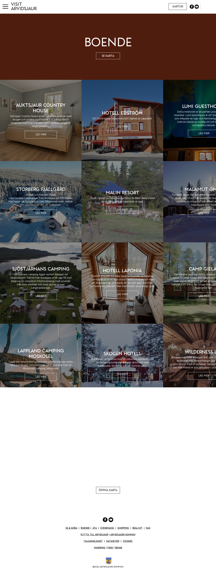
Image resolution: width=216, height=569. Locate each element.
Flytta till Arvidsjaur (94, 534)
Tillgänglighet (93, 541)
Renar (118, 548)
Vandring (99, 548)
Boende (85, 528)
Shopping (123, 528)
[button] (5, 7)
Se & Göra (71, 528)
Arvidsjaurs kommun (122, 534)
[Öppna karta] (108, 490)
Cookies (127, 541)
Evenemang (107, 528)
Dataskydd (112, 541)
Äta (94, 528)
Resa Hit (137, 528)
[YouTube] (111, 519)
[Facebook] (105, 519)
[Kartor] (178, 6)
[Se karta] (108, 56)
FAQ (148, 528)
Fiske (110, 548)
